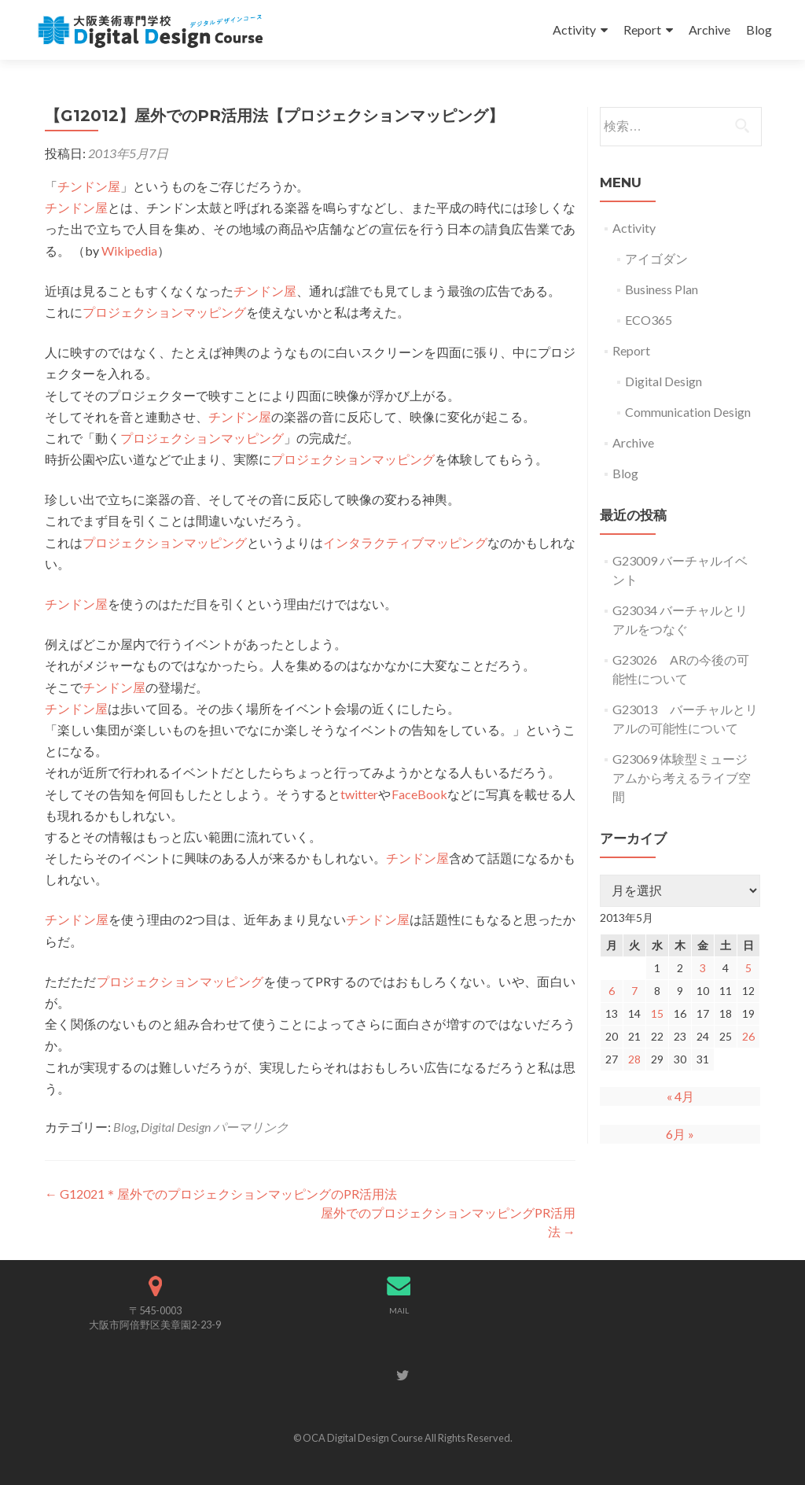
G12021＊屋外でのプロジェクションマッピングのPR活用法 (221, 1193)
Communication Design (688, 411)
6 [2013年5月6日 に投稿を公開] (611, 990)
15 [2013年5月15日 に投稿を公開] (657, 1013)
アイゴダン (656, 258)
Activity (574, 29)
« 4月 (680, 1096)
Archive (709, 29)
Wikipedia (129, 250)
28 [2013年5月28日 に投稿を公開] (634, 1059)
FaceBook (419, 794)
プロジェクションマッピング (164, 311)
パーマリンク (251, 1126)
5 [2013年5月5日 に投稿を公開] (748, 968)
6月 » (680, 1133)
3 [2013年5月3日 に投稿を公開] (703, 968)
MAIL (399, 1310)
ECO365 (648, 319)
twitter (359, 794)
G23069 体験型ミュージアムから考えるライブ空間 (681, 777)
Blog (759, 29)
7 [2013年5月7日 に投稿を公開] (634, 990)
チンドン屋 (88, 186)
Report (642, 29)
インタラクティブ (374, 542)
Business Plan (661, 289)
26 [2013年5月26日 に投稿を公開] (748, 1036)
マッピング (455, 542)
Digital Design (176, 1126)
